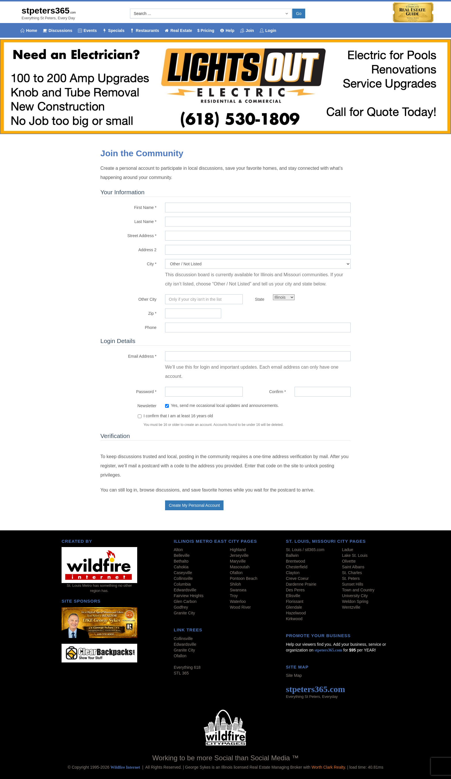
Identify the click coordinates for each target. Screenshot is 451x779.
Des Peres (295, 590)
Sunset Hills (352, 584)
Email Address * (142, 356)
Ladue (347, 549)
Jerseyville (239, 555)
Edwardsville (185, 590)
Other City (147, 299)
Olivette (349, 561)
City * (151, 264)
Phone (150, 327)
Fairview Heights (188, 595)
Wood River (240, 607)
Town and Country (358, 590)
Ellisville (293, 595)
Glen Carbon (185, 601)
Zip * (152, 313)
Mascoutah (239, 567)
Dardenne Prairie (301, 584)
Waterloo (238, 601)
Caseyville (183, 572)
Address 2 (147, 249)
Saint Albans (353, 567)
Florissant (294, 601)
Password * (146, 391)
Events (87, 30)
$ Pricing (205, 30)
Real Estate (178, 30)
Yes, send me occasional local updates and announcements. (222, 405)
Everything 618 (187, 667)
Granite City (184, 613)
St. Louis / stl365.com (305, 549)
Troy (234, 595)
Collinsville (183, 578)
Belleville (182, 555)
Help (226, 30)
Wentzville (351, 607)
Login (267, 30)
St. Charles (352, 572)
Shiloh (235, 584)
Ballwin (292, 555)
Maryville (238, 561)
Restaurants (144, 30)
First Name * (145, 207)
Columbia (182, 584)
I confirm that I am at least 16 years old (178, 416)
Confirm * (277, 391)
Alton (178, 549)
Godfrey (181, 607)
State (259, 299)
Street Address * (141, 235)
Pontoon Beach (243, 578)
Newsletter (146, 405)
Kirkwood (294, 618)
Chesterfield (296, 567)
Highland (238, 549)
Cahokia (181, 567)
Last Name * (145, 221)
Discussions (57, 30)
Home (28, 30)
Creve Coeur (297, 578)
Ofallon (236, 572)
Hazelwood (296, 613)
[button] (211, 13)
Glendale (294, 607)
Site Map (294, 675)
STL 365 (181, 673)
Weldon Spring (355, 601)
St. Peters (351, 578)
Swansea (238, 590)
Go (298, 13)
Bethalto (181, 561)
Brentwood (295, 561)
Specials (113, 30)
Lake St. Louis (355, 555)
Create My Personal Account (194, 505)
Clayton (292, 572)
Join (247, 30)
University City (355, 595)
